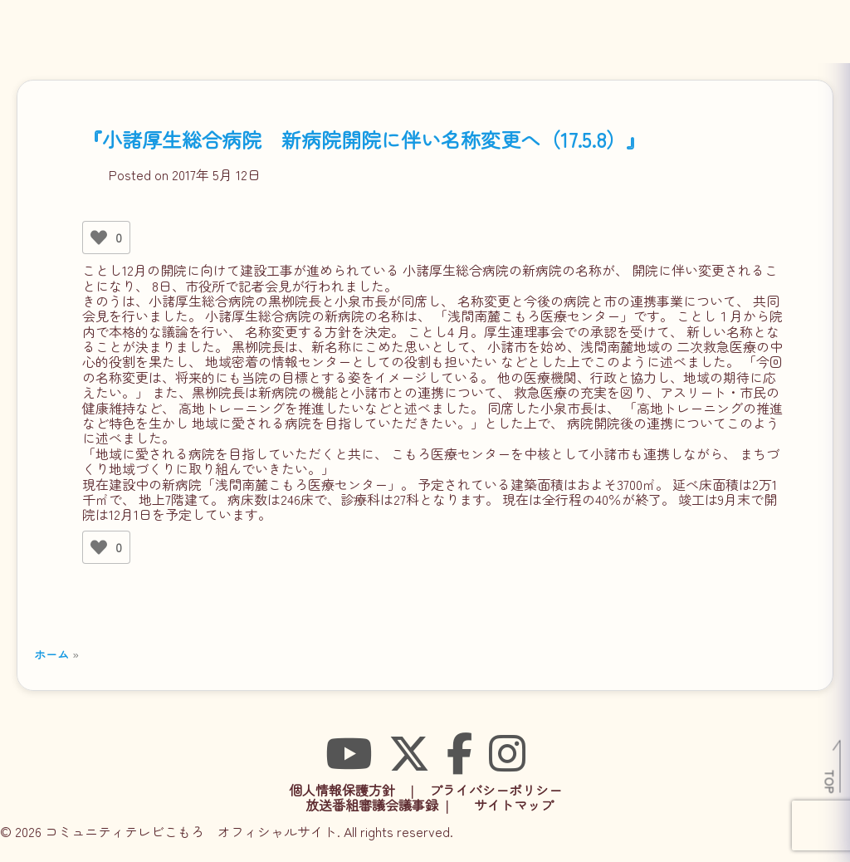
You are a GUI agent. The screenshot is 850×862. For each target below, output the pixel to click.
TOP (830, 781)
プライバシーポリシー (495, 790)
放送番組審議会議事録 (371, 805)
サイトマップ (514, 805)
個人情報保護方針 (342, 790)
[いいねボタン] (98, 237)
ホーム (51, 654)
